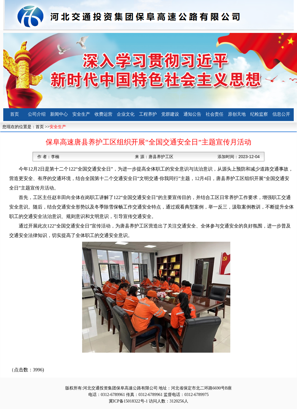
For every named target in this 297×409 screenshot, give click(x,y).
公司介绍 (37, 114)
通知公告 (192, 114)
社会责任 (214, 114)
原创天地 (237, 114)
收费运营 (103, 114)
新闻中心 (59, 114)
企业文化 (126, 114)
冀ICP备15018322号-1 (128, 401)
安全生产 (81, 114)
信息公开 (281, 114)
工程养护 (148, 114)
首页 (14, 114)
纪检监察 (259, 114)
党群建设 (170, 114)
